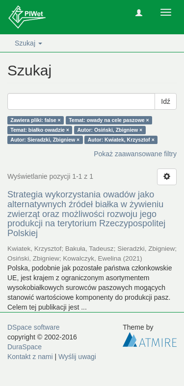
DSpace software (33, 327)
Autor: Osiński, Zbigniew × (110, 130)
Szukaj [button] (28, 43)
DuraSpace (24, 347)
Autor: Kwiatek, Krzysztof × (121, 140)
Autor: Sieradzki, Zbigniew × (44, 140)
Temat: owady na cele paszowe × (109, 120)
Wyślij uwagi (77, 357)
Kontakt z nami (30, 357)
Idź (165, 101)
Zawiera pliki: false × (35, 120)
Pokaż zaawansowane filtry (135, 154)
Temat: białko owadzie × (39, 130)
